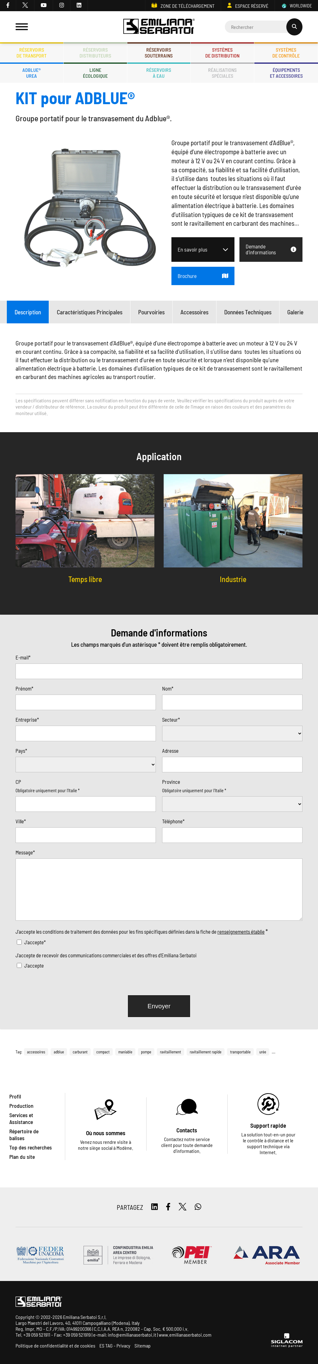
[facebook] (8, 5)
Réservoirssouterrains (159, 52)
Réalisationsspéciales (222, 73)
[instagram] (61, 5)
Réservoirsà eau (158, 73)
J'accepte (34, 965)
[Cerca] (263, 27)
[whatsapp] (198, 1207)
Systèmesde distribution (222, 52)
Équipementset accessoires (286, 73)
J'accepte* (35, 942)
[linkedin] (79, 5)
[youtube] (43, 5)
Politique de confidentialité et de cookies (55, 1345)
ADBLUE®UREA (31, 73)
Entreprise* (27, 719)
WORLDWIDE (296, 5)
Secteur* (171, 719)
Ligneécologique (95, 73)
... (273, 1051)
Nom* (167, 688)
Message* (25, 852)
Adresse (170, 750)
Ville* (21, 821)
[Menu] (22, 26)
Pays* (21, 750)
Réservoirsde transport (31, 52)
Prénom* (24, 688)
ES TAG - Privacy (114, 1345)
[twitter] (25, 5)
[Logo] (159, 27)
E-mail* (23, 657)
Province (171, 782)
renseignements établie (241, 931)
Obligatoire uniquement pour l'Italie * (48, 790)
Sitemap (142, 1345)
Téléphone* (173, 821)
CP (18, 782)
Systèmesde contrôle (286, 52)
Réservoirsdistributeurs (95, 52)
